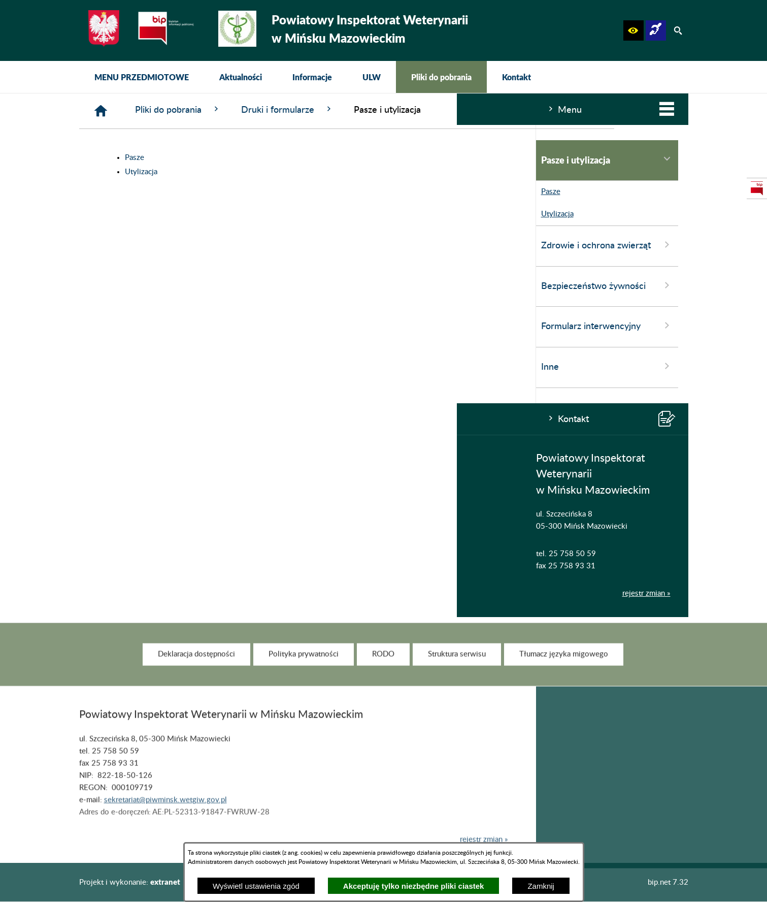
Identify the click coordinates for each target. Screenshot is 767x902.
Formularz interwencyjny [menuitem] (150, 325)
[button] (633, 30)
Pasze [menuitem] (91, 192)
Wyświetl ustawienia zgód (256, 886)
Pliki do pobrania (331, 109)
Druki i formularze (440, 109)
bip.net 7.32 (668, 882)
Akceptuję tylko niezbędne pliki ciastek (413, 886)
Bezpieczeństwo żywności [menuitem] (150, 285)
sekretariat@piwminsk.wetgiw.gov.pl (165, 814)
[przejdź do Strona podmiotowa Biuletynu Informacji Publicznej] (757, 188)
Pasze (287, 158)
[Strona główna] (253, 110)
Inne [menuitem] (150, 366)
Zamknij (540, 886)
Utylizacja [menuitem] (98, 214)
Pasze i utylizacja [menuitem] (150, 160)
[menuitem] (141, 77)
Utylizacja (294, 172)
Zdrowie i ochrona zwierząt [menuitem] (150, 245)
